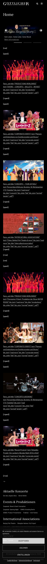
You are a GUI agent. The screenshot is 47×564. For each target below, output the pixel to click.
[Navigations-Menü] (41, 4)
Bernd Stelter (23, 496)
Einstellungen (23, 555)
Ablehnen (23, 548)
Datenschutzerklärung (25, 560)
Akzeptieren (23, 541)
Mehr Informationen (11, 39)
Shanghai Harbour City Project (26, 523)
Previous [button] (6, 30)
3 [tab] (37, 43)
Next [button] (41, 30)
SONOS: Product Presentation (12, 513)
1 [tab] (18, 43)
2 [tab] (27, 43)
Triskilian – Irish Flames (30, 513)
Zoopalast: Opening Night (11, 509)
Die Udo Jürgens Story (10, 496)
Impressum (36, 560)
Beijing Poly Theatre (9, 523)
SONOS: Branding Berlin (27, 509)
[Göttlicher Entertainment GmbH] (16, 3)
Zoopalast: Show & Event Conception (14, 506)
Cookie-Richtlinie (12, 560)
